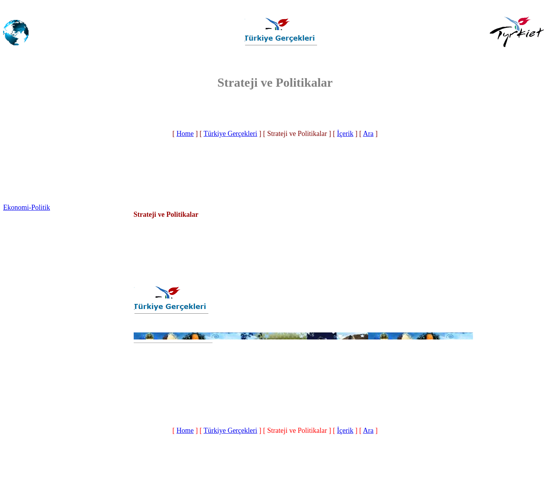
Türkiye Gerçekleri (230, 134)
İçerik (345, 134)
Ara (368, 134)
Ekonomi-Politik (26, 207)
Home (184, 134)
